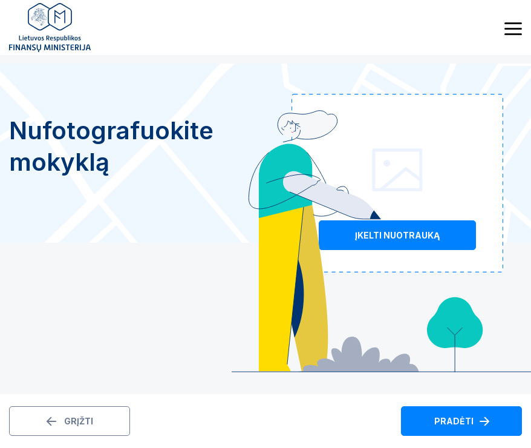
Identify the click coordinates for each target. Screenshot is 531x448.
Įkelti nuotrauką (397, 235)
